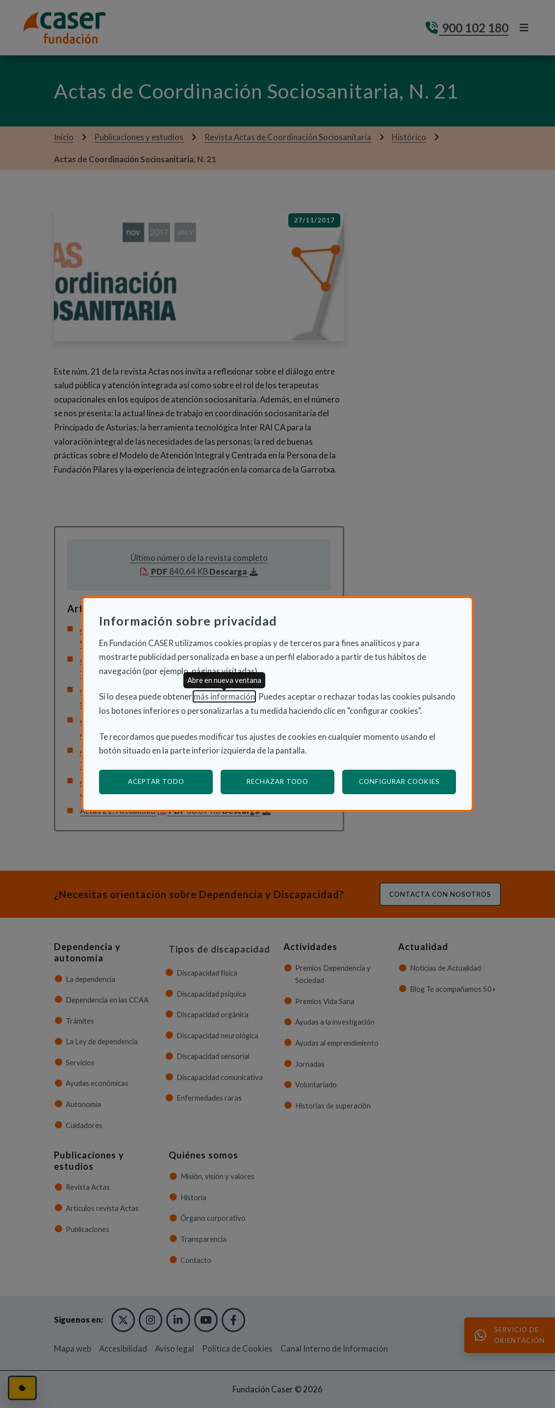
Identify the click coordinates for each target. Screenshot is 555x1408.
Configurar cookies (407, 781)
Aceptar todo (156, 781)
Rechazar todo (277, 781)
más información (224, 696)
